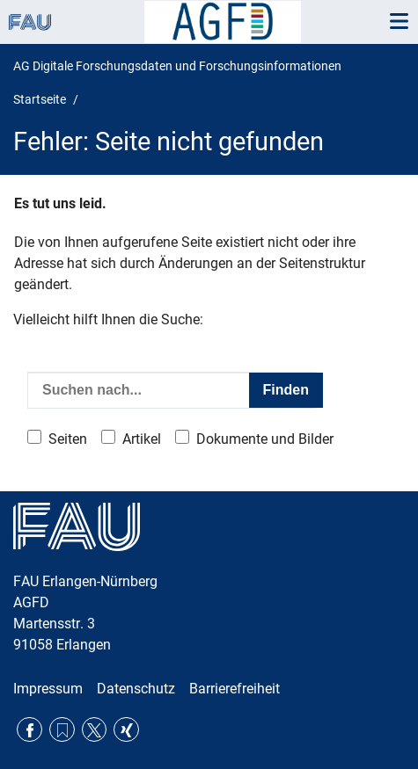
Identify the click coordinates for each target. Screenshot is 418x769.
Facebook (29, 730)
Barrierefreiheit (234, 688)
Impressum (48, 688)
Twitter (94, 730)
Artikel (141, 439)
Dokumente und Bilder (265, 439)
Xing (126, 730)
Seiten (67, 439)
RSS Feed (62, 730)
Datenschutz (136, 688)
